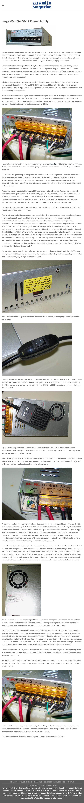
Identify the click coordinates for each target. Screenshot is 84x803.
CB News (70, 782)
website (52, 164)
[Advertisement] (42, 755)
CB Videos (48, 782)
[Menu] (3, 5)
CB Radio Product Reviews (21, 782)
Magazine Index (59, 782)
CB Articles (38, 782)
